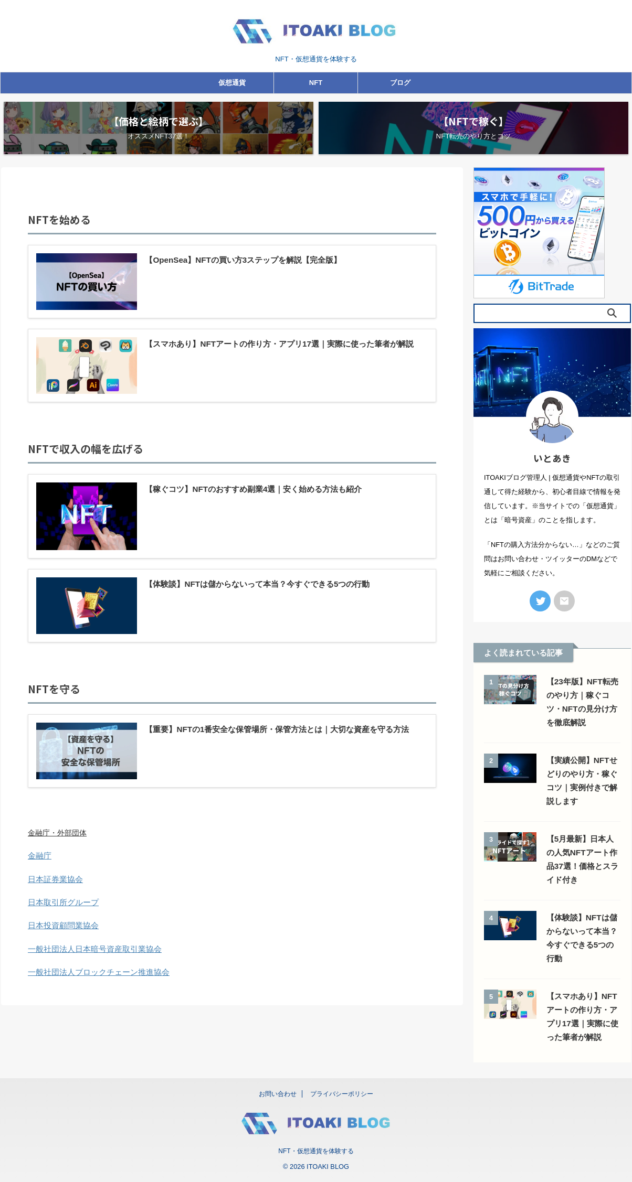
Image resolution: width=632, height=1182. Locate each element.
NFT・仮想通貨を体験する (315, 1151)
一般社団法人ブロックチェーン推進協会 (94, 983)
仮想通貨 (232, 83)
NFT (315, 83)
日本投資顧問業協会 (61, 936)
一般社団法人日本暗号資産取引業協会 (90, 959)
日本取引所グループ (61, 913)
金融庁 (39, 867)
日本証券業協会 (53, 890)
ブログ (400, 83)
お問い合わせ (278, 1094)
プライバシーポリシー (341, 1094)
